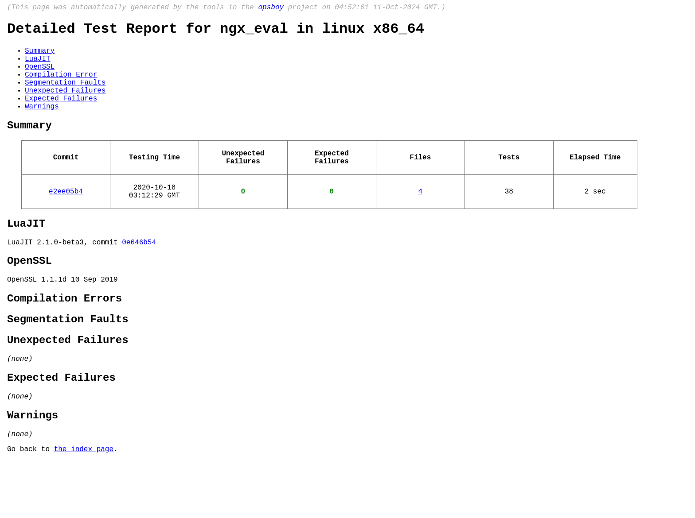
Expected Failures (61, 115)
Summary (40, 56)
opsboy (271, 8)
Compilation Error (61, 85)
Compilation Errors (64, 337)
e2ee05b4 (66, 218)
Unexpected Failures (65, 105)
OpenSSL (40, 76)
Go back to (30, 506)
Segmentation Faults (65, 95)
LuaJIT (38, 66)
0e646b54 (139, 274)
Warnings (42, 124)
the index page (83, 506)
